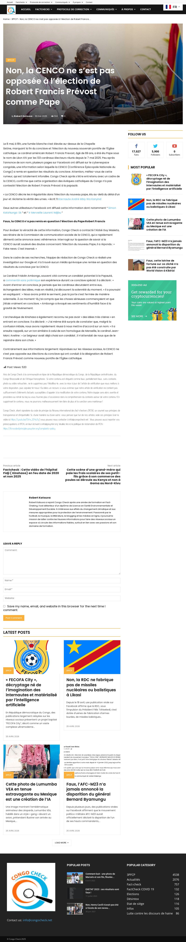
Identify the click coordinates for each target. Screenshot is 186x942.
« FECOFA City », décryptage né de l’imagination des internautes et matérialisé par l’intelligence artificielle (31, 692)
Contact (89, 2)
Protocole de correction (41, 2)
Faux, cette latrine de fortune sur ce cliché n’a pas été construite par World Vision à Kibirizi (162, 265)
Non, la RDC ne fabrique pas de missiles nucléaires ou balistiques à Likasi (91, 687)
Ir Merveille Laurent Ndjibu (44, 212)
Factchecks (21, 2)
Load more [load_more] (62, 842)
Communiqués (62, 2)
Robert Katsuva (23, 116)
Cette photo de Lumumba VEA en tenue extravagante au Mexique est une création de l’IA (31, 792)
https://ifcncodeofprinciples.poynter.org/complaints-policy (29, 428)
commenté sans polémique (22, 280)
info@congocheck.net (37, 920)
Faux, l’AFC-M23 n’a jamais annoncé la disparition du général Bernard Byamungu (88, 792)
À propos (78, 2)
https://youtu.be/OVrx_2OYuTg (25, 419)
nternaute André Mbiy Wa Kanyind (79, 199)
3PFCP (15, 19)
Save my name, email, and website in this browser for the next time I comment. (54, 608)
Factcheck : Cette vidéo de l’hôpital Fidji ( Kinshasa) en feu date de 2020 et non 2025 (31, 473)
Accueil (10, 2)
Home (6, 19)
